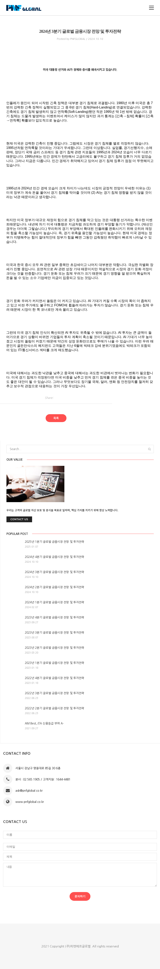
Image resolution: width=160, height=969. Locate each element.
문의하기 (80, 896)
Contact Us (19, 519)
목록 (56, 418)
